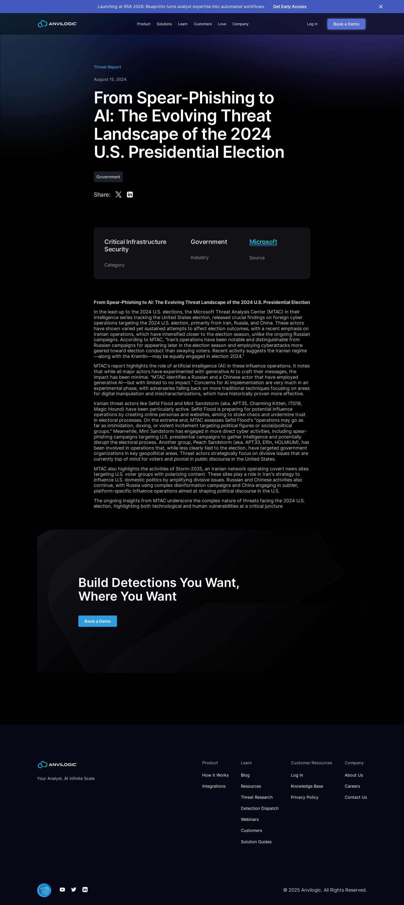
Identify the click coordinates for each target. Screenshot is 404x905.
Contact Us (356, 797)
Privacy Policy (304, 797)
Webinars (250, 819)
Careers (352, 786)
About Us (354, 775)
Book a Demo (98, 624)
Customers (203, 24)
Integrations (213, 786)
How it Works (215, 775)
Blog (245, 775)
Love (222, 24)
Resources (251, 786)
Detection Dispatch (260, 808)
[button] (143, 24)
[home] (57, 24)
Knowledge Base (307, 786)
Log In (312, 24)
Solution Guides (256, 841)
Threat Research (257, 797)
